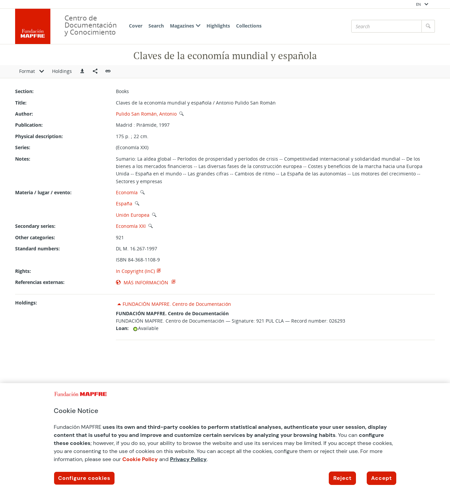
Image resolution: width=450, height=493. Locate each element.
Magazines (185, 26)
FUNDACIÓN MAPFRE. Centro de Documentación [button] (177, 303)
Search (156, 26)
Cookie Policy (140, 459)
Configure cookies (84, 478)
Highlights (218, 26)
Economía (127, 192)
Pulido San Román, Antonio (146, 114)
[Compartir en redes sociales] (95, 71)
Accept (381, 478)
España (124, 203)
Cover (135, 26)
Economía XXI (131, 226)
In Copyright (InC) (135, 271)
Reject (342, 478)
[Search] (386, 26)
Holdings (62, 71)
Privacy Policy (188, 459)
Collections (249, 26)
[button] (82, 71)
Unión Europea (132, 215)
